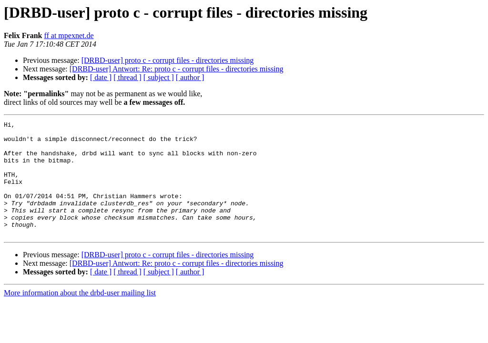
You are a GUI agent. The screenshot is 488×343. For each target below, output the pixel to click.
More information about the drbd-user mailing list (80, 316)
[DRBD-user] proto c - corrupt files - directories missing (167, 60)
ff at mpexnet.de (68, 35)
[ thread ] (127, 77)
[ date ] (101, 77)
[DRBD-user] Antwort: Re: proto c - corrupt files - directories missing (177, 69)
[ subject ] (158, 77)
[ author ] (190, 77)
